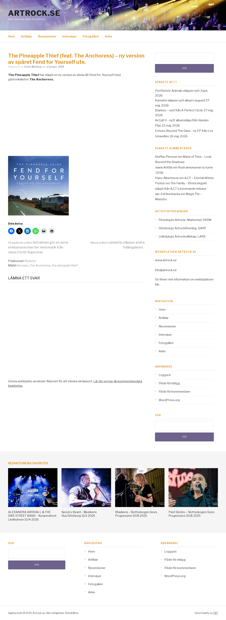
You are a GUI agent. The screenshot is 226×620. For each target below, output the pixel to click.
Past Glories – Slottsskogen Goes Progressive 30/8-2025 (191, 513)
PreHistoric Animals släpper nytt (177, 91)
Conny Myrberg (32, 66)
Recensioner (47, 36)
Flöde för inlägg (169, 383)
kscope (23, 265)
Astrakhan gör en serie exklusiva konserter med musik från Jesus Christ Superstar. (38, 247)
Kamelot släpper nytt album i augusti (180, 100)
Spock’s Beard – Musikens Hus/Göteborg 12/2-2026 (79, 513)
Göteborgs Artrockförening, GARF (182, 228)
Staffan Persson (166, 157)
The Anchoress (40, 265)
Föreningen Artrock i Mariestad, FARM (185, 220)
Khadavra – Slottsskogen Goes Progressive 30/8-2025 (136, 513)
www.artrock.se (166, 260)
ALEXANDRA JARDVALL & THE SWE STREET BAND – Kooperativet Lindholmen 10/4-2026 (32, 515)
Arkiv (108, 36)
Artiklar (26, 36)
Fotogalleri (91, 36)
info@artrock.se (166, 270)
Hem (11, 36)
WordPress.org (169, 400)
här (157, 284)
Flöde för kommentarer (174, 391)
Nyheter (30, 261)
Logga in (165, 375)
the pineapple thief (64, 265)
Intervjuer (69, 36)
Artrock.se (34, 13)
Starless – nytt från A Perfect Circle (179, 110)
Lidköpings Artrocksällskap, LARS (182, 236)
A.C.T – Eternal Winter (199, 178)
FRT (215, 613)
